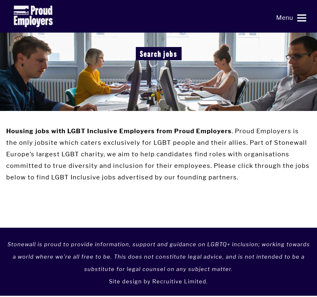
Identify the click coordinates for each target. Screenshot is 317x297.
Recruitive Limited (179, 281)
